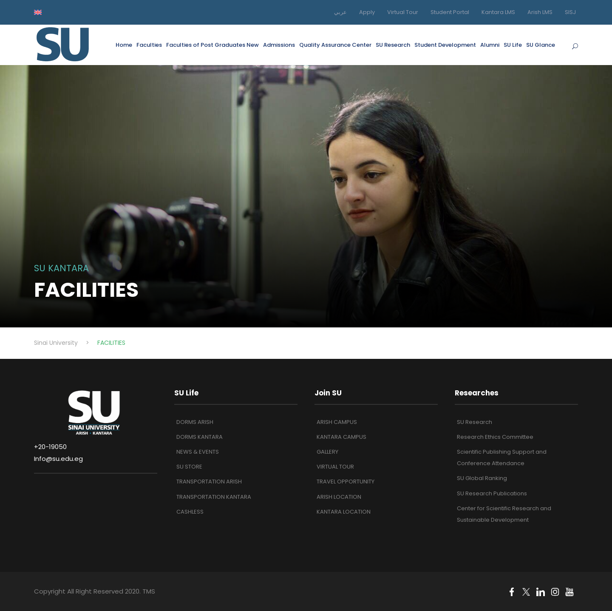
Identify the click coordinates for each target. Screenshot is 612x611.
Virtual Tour (402, 12)
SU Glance (540, 45)
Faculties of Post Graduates (212, 45)
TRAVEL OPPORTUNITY (345, 481)
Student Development (445, 45)
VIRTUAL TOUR (335, 467)
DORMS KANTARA (199, 437)
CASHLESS (190, 512)
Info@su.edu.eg (58, 458)
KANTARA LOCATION (344, 512)
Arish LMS (539, 12)
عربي (340, 12)
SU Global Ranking (482, 478)
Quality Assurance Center (335, 45)
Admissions (279, 45)
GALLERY (327, 452)
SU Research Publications (492, 493)
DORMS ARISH (194, 422)
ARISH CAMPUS (337, 422)
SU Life (513, 45)
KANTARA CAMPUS (341, 437)
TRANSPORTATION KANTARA (213, 497)
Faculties (149, 45)
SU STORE (189, 467)
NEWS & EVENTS (197, 452)
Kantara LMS (498, 12)
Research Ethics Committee (495, 437)
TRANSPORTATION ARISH (209, 481)
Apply (367, 12)
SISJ (570, 12)
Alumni (489, 45)
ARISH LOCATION (339, 497)
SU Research (393, 45)
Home (124, 45)
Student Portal (450, 12)
